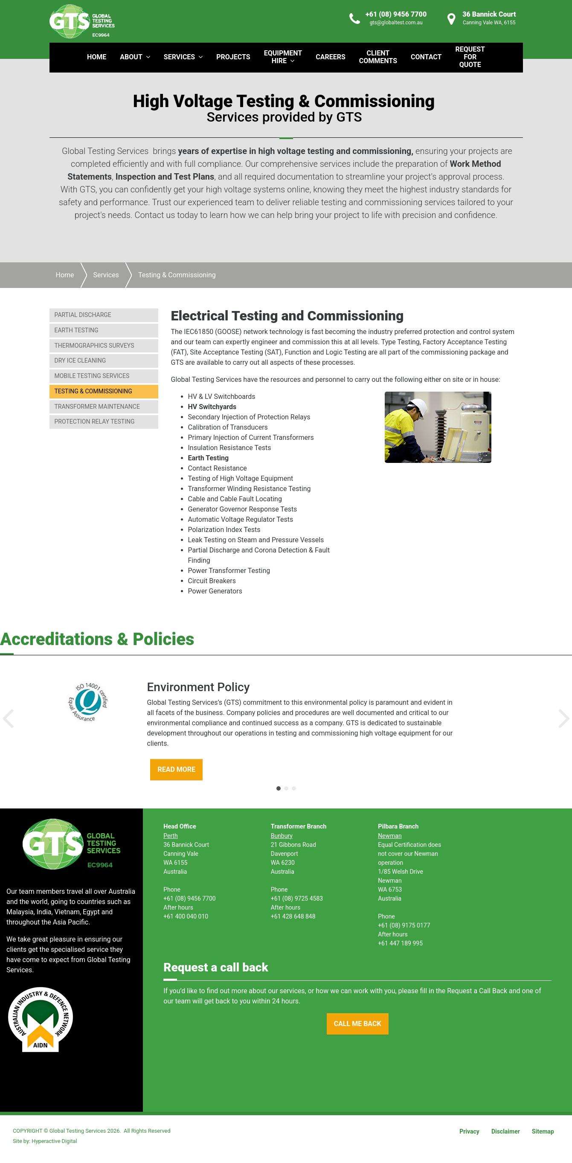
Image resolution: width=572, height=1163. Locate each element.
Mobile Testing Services (92, 375)
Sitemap (543, 1131)
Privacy (469, 1131)
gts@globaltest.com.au (396, 23)
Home (65, 275)
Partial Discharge (83, 314)
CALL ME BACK (357, 1024)
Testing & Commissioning (93, 391)
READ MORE (176, 769)
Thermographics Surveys (94, 345)
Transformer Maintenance (97, 406)
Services (106, 275)
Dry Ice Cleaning (80, 360)
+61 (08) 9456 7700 (396, 14)
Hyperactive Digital (54, 1141)
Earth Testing (77, 330)
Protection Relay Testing (95, 421)
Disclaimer (505, 1131)
